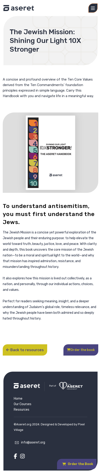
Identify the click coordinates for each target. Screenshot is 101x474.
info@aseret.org (33, 442)
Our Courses (22, 404)
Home (18, 399)
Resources (21, 410)
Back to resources (25, 350)
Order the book (81, 350)
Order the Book (77, 464)
